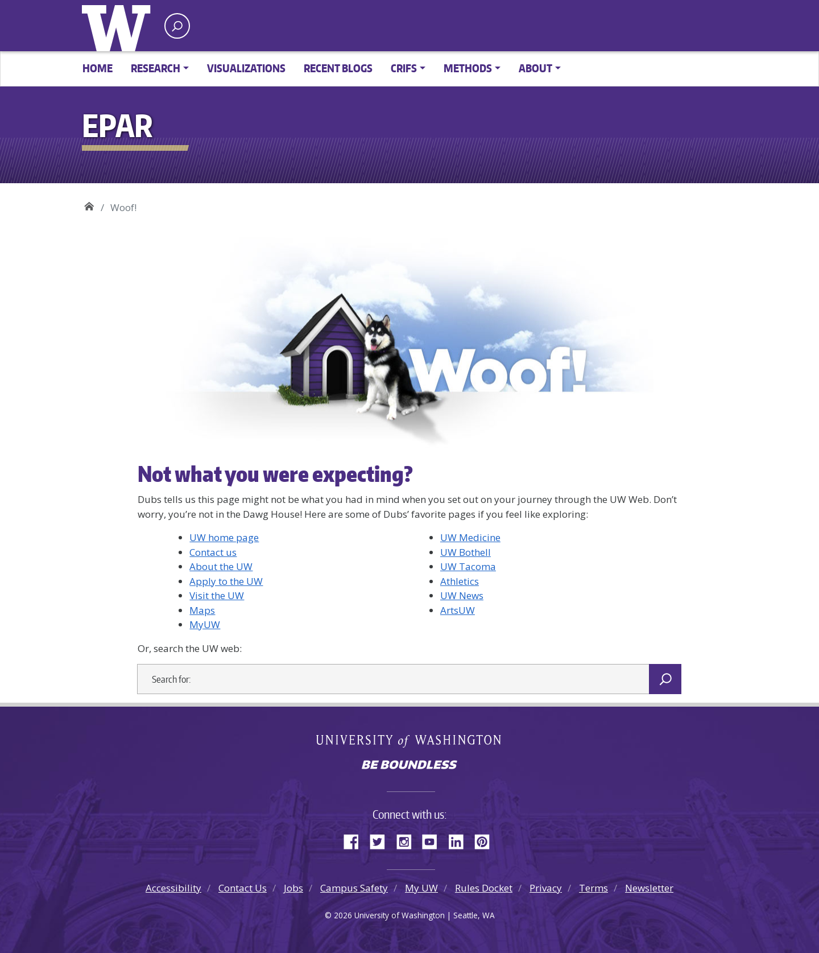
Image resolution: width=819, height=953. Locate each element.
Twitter (382, 840)
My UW (421, 887)
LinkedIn (460, 840)
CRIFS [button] (404, 68)
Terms (593, 887)
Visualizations (246, 68)
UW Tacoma (468, 566)
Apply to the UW (226, 581)
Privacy (546, 887)
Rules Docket (483, 887)
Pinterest (486, 840)
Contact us (213, 552)
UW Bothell (465, 552)
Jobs (293, 887)
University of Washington (119, 25)
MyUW (204, 624)
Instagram (408, 840)
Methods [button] (468, 68)
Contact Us (242, 887)
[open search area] (177, 26)
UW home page (224, 537)
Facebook (355, 840)
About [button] (535, 68)
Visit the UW (216, 595)
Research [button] (155, 68)
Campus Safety (354, 887)
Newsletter (649, 887)
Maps (202, 610)
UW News (461, 595)
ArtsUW (457, 610)
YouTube (434, 840)
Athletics (459, 581)
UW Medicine (470, 537)
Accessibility (173, 887)
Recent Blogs (338, 68)
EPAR (89, 203)
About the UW (221, 566)
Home (97, 68)
